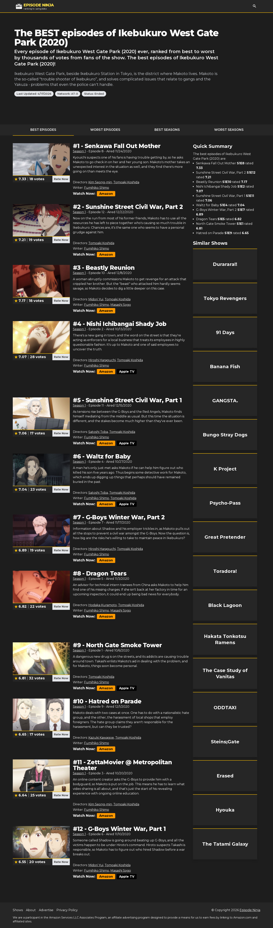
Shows (18, 910)
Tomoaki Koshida (126, 182)
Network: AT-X (67, 94)
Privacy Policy (67, 910)
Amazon (106, 194)
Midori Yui (95, 299)
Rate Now (61, 179)
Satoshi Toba (98, 432)
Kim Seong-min (100, 182)
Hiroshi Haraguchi (102, 360)
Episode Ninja (250, 910)
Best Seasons (167, 130)
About (31, 910)
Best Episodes (43, 130)
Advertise (46, 910)
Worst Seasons (229, 130)
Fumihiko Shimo (96, 188)
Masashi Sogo (120, 305)
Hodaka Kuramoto (102, 605)
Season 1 (79, 151)
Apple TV (126, 371)
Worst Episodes (105, 130)
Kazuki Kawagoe (101, 737)
